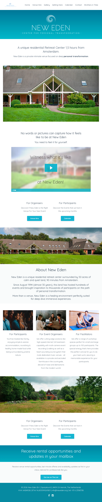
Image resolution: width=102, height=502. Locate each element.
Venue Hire (36, 5)
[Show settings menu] (85, 190)
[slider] (49, 190)
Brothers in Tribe (91, 5)
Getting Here (57, 5)
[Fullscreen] (89, 190)
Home (27, 5)
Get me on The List (51, 477)
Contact (78, 5)
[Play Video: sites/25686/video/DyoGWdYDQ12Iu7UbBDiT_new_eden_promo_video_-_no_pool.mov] (51, 168)
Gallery (47, 5)
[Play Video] (13, 190)
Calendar (69, 5)
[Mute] (81, 190)
